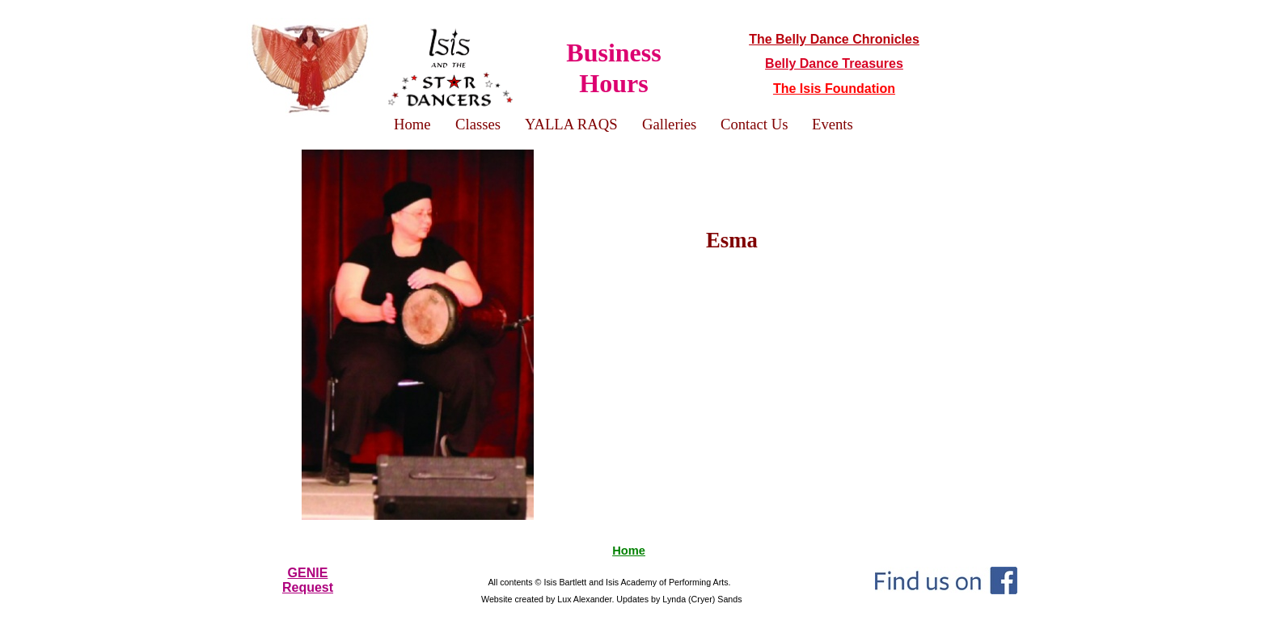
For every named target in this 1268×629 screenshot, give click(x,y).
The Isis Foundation (834, 88)
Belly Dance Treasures (834, 63)
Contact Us (754, 124)
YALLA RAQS (571, 124)
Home (628, 550)
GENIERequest (307, 580)
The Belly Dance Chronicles (834, 39)
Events (832, 124)
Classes (478, 124)
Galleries (669, 124)
